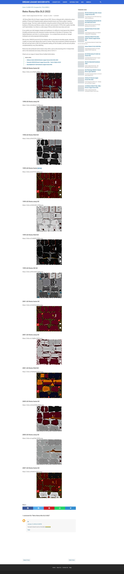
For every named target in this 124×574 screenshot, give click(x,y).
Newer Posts (26, 560)
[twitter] (38, 508)
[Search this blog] (101, 2)
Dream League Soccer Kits (36, 2)
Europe (65, 2)
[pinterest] (49, 508)
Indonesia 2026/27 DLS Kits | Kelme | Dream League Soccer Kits (92, 38)
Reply (29, 529)
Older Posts (72, 560)
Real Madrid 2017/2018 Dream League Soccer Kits (39, 64)
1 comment (56, 15)
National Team (74, 2)
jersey (40, 168)
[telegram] (70, 508)
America (88, 2)
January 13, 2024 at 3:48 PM (35, 524)
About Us (59, 567)
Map (70, 567)
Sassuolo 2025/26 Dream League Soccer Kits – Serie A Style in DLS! (44, 62)
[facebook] (27, 508)
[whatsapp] (59, 508)
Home (54, 567)
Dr (28, 521)
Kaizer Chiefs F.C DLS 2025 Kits (93, 46)
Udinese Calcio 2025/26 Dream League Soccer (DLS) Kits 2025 (42, 60)
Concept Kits (56, 2)
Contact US (65, 567)
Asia (82, 2)
